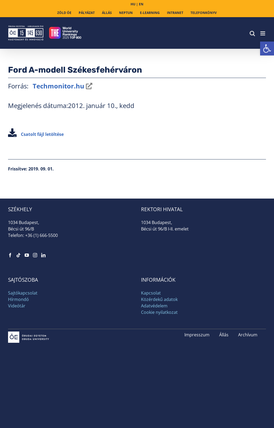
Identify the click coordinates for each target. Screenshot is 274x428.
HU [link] (133, 4)
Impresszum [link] (197, 335)
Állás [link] (224, 335)
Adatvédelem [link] (154, 306)
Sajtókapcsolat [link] (22, 293)
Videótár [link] (16, 306)
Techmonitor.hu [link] (57, 85)
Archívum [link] (247, 335)
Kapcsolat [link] (151, 293)
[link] (267, 48)
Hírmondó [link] (18, 299)
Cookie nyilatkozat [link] (159, 312)
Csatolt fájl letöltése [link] (36, 134)
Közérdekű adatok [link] (159, 299)
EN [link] (141, 4)
